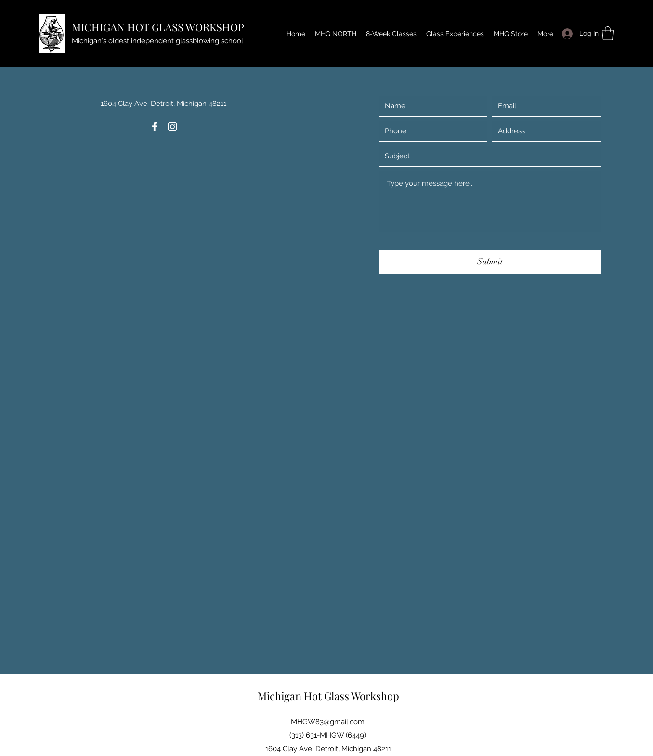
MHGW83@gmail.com (328, 721)
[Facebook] (154, 126)
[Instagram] (172, 126)
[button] (608, 33)
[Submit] (490, 262)
